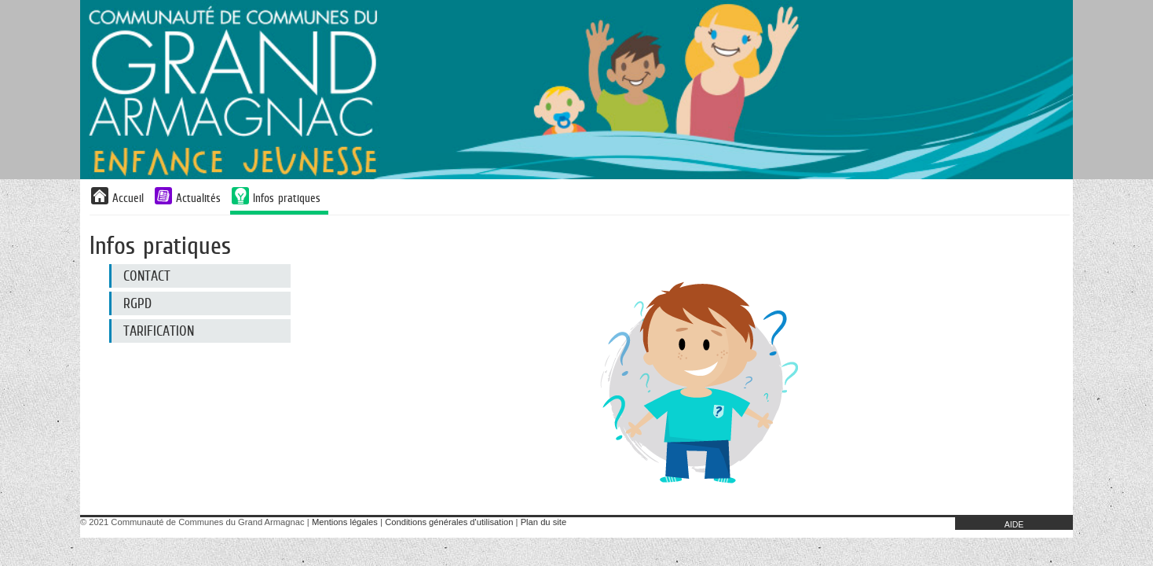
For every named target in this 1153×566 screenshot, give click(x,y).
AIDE (1014, 524)
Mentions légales (345, 522)
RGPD (137, 303)
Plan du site (543, 522)
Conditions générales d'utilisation (449, 522)
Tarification (158, 331)
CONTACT (146, 276)
